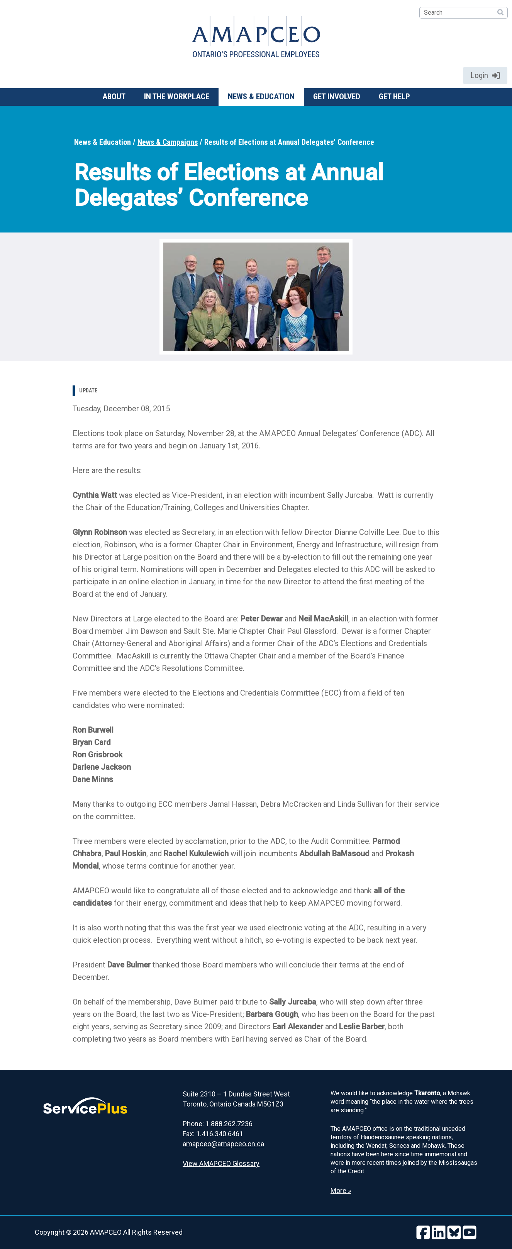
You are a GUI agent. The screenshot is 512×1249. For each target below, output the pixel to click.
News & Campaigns (167, 142)
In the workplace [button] (176, 96)
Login (485, 75)
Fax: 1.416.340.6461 (213, 1134)
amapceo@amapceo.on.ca (223, 1144)
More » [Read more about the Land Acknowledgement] (341, 1190)
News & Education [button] (261, 96)
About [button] (113, 96)
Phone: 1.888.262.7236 (218, 1124)
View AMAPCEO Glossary (221, 1163)
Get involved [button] (336, 96)
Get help (394, 96)
